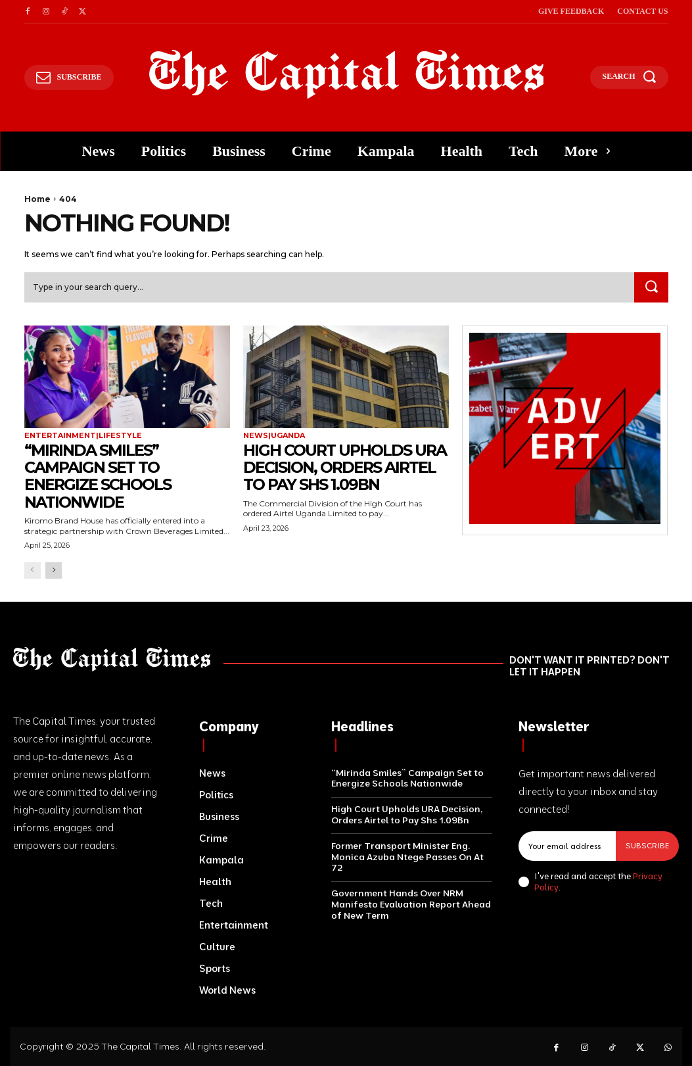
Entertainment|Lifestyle (83, 435)
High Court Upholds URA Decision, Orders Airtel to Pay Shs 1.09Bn (346, 468)
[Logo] (346, 74)
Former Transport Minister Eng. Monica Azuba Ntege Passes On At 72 (407, 857)
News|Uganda (274, 435)
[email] (567, 845)
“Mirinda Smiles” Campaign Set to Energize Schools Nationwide (98, 476)
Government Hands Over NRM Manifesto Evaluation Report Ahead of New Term (411, 904)
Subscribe (647, 845)
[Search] (651, 287)
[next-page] (53, 570)
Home (37, 199)
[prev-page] (32, 570)
